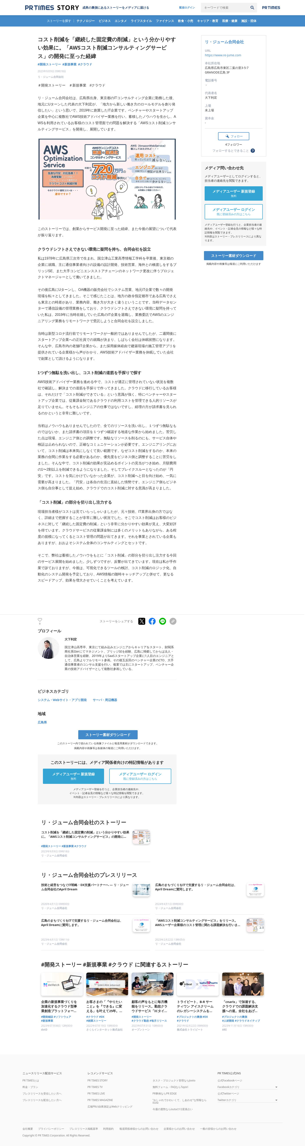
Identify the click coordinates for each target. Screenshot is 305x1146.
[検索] (252, 7)
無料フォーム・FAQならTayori (170, 1087)
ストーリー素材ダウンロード (233, 255)
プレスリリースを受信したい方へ (42, 1093)
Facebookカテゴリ (229, 1087)
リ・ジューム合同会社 (224, 41)
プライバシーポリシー (51, 1129)
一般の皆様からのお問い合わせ (218, 1129)
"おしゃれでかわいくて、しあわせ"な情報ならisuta (180, 1101)
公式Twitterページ (228, 1093)
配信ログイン (187, 7)
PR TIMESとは (31, 1080)
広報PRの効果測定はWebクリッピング (110, 1106)
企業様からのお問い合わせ (179, 1129)
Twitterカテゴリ (227, 1100)
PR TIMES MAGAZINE (100, 1100)
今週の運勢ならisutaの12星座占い (173, 1109)
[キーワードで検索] (224, 7)
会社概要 (28, 1129)
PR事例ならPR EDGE (165, 1093)
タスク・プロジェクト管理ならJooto (174, 1080)
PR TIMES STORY (98, 1080)
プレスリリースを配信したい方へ (42, 1100)
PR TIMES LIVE (96, 1093)
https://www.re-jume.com (223, 55)
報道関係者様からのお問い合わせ (138, 1129)
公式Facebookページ (230, 1080)
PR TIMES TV (95, 1087)
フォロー (237, 136)
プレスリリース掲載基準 (83, 1129)
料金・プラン (30, 1087)
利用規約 (108, 1129)
